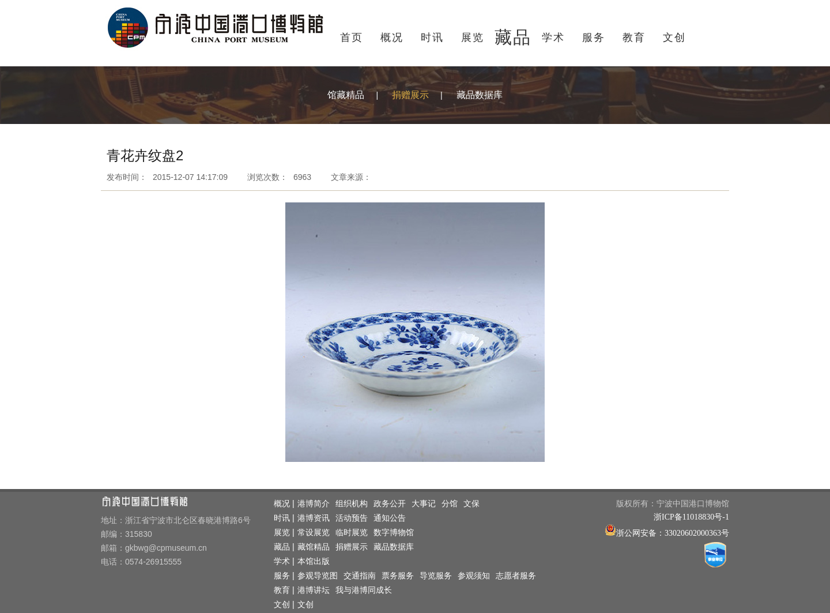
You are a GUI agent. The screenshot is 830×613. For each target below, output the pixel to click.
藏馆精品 (313, 547)
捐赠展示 (410, 95)
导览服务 (436, 575)
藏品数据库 (479, 95)
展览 (472, 37)
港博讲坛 (313, 590)
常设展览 (313, 532)
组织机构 (351, 503)
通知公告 (389, 518)
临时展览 (351, 532)
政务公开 (389, 503)
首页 (351, 37)
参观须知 (474, 575)
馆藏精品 (345, 95)
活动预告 (351, 518)
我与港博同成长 (363, 590)
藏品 (513, 37)
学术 (553, 37)
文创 (674, 37)
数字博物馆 (393, 532)
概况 (391, 37)
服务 (593, 37)
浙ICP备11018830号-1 (691, 517)
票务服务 (398, 575)
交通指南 (360, 575)
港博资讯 (313, 518)
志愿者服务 (516, 575)
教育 (634, 37)
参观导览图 (317, 575)
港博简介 (313, 503)
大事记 (424, 503)
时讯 (432, 37)
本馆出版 (313, 561)
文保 (471, 503)
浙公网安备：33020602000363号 (672, 533)
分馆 (450, 503)
